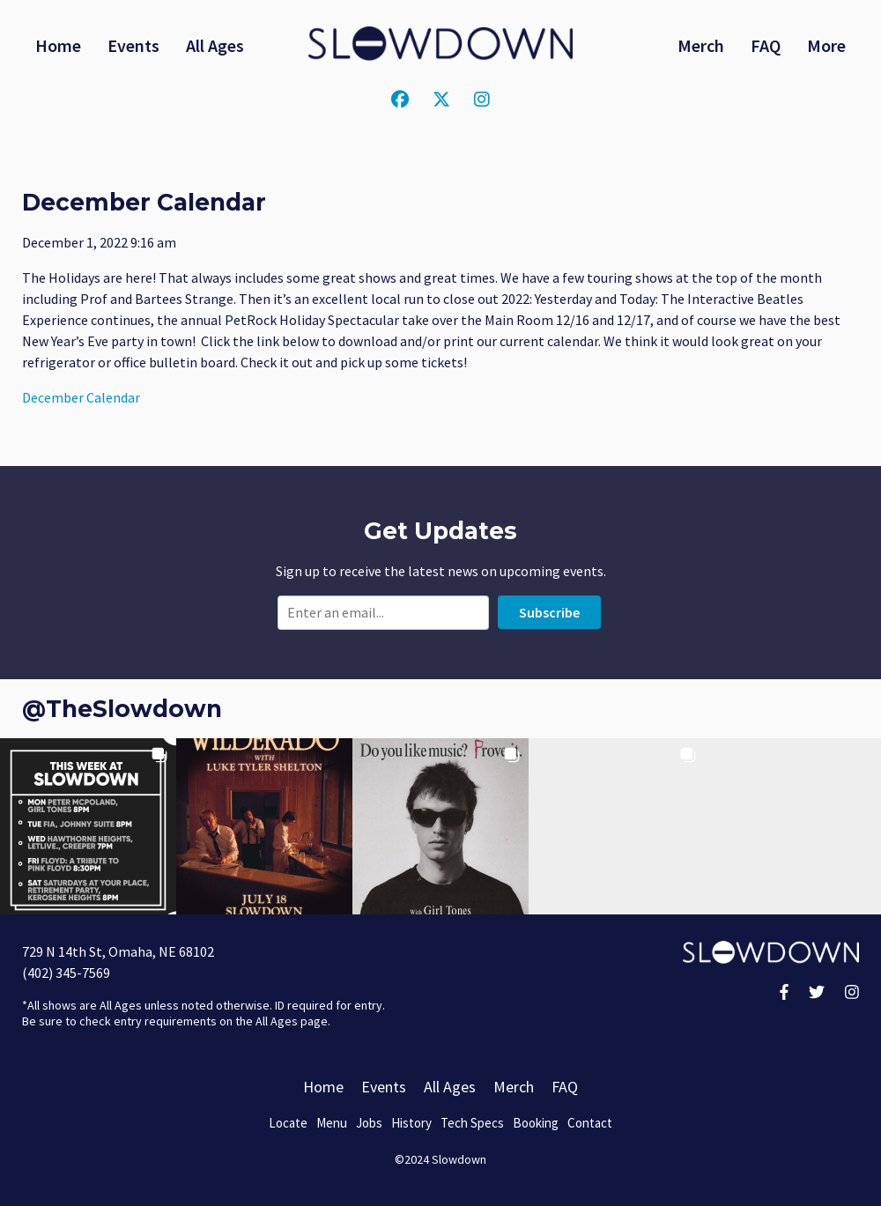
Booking (536, 1122)
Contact (589, 1122)
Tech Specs (472, 1122)
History (411, 1122)
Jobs (369, 1122)
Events (133, 45)
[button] (88, 826)
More (826, 45)
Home (58, 45)
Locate (288, 1122)
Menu (331, 1122)
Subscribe (549, 612)
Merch (700, 45)
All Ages (215, 45)
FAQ (766, 45)
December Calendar (81, 397)
